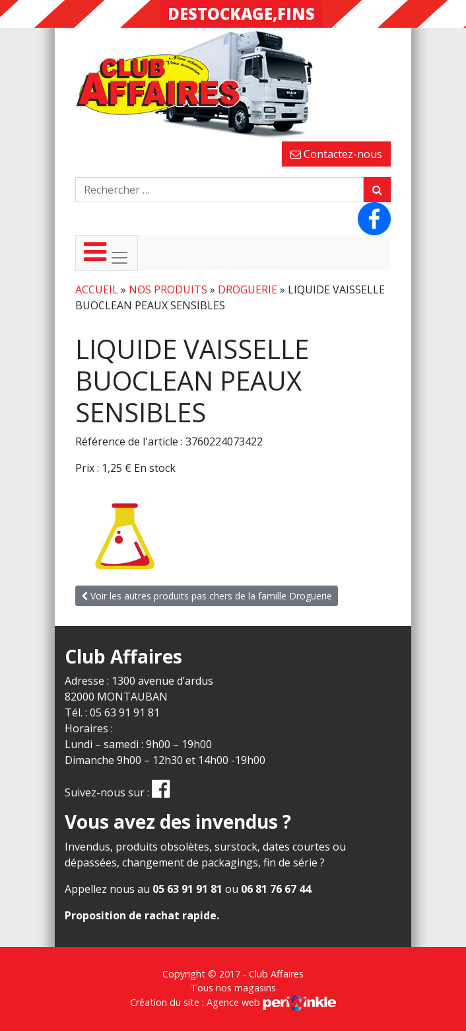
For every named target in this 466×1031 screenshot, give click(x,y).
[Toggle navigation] (106, 253)
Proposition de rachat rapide (140, 915)
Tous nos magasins (233, 987)
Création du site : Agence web (233, 1002)
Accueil (96, 289)
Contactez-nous (336, 154)
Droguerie (247, 289)
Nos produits (168, 289)
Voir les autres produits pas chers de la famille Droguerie (206, 596)
